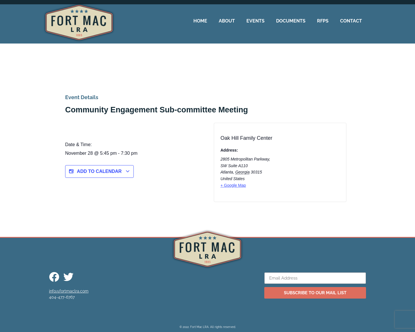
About (227, 21)
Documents (290, 21)
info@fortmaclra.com (68, 291)
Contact (351, 21)
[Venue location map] (317, 164)
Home (200, 21)
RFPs (323, 21)
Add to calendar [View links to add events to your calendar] (99, 171)
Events (255, 21)
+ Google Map (233, 185)
